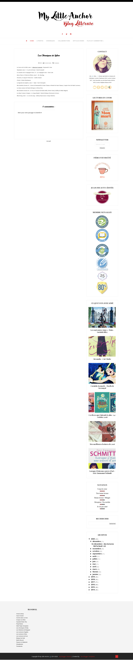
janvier (96, 574)
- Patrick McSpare (33, 93)
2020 (93, 539)
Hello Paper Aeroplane (22, 626)
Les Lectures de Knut (22, 636)
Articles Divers (78, 41)
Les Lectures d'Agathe (22, 632)
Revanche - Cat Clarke (102, 359)
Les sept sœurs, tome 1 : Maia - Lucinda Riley (102, 331)
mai (94, 564)
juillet (95, 559)
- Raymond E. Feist (34, 67)
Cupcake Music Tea (21, 622)
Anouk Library (20, 614)
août (95, 556)
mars (95, 569)
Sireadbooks (19, 644)
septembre (97, 554)
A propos (39, 41)
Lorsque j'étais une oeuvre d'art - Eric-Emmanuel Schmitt (102, 472)
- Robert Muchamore (24, 80)
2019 (93, 577)
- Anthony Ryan (30, 96)
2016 (93, 585)
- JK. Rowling (30, 75)
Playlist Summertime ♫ (95, 41)
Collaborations (64, 41)
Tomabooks (19, 646)
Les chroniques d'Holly (22, 628)
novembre (97, 549)
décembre (97, 542)
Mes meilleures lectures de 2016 (102, 444)
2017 (93, 582)
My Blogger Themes (65, 657)
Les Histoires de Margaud (23, 630)
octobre (96, 551)
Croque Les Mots (20, 620)
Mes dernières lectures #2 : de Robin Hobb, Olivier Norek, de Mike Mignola (42, 90)
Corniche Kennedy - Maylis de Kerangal (102, 387)
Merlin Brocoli (20, 640)
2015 (93, 587)
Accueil (49, 141)
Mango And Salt (20, 638)
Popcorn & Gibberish (21, 642)
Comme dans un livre (22, 618)
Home (32, 41)
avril (95, 567)
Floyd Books (19, 624)
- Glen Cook (35, 72)
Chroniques (50, 41)
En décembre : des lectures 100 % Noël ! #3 (103, 545)
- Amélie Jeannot (29, 78)
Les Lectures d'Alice (21, 634)
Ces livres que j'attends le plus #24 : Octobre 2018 (102, 416)
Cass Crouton (20, 616)
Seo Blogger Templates (88, 657)
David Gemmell (30, 70)
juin (94, 562)
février (96, 572)
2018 (93, 580)
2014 (93, 590)
